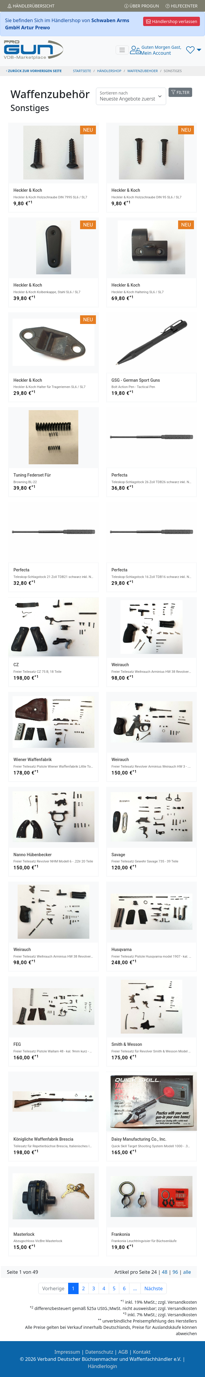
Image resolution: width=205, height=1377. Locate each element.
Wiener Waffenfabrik (32, 759)
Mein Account (160, 50)
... (135, 1288)
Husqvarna (121, 949)
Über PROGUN (141, 6)
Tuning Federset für (32, 475)
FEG (17, 1044)
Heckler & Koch (27, 190)
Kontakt (142, 1352)
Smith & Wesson (126, 1044)
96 (175, 1272)
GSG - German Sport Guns (135, 380)
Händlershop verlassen (171, 21)
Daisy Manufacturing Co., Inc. (138, 1139)
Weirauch (120, 664)
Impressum (67, 1352)
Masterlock (23, 1234)
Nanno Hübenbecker (32, 854)
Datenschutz (99, 1352)
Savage (118, 854)
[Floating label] (131, 96)
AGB (123, 1352)
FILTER (180, 92)
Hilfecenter (182, 6)
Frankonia (120, 1234)
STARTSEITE (82, 71)
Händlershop (109, 71)
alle (187, 1272)
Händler (30, 6)
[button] (193, 50)
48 (164, 1272)
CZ (16, 664)
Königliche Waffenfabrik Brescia (43, 1139)
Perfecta (119, 475)
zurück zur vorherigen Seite (34, 71)
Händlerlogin (102, 1366)
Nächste (153, 1288)
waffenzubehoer (142, 71)
